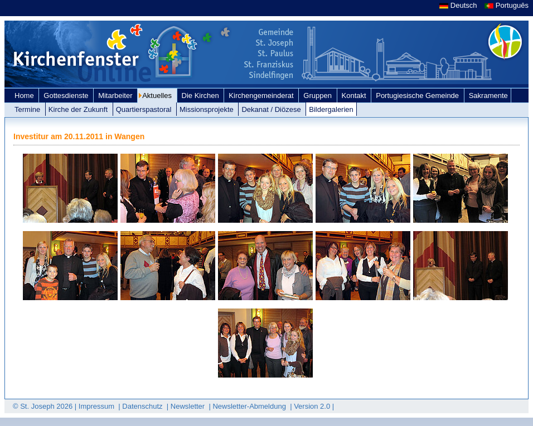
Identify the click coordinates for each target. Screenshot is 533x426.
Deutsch (459, 5)
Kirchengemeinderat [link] (262, 95)
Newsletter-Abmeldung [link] (250, 406)
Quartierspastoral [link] (144, 109)
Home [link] (25, 95)
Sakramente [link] (488, 95)
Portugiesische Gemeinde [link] (418, 95)
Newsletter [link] (189, 406)
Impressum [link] (98, 406)
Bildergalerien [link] (331, 109)
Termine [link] (28, 109)
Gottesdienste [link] (66, 95)
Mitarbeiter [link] (116, 95)
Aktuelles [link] (157, 95)
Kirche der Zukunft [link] (79, 109)
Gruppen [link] (318, 95)
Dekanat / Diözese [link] (272, 109)
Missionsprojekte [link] (207, 109)
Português (506, 5)
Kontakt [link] (355, 95)
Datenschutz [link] (143, 406)
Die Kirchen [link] (201, 95)
